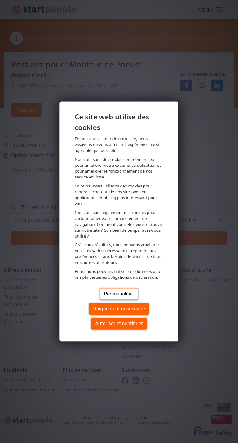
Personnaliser (119, 294)
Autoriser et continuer (119, 324)
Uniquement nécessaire (119, 309)
